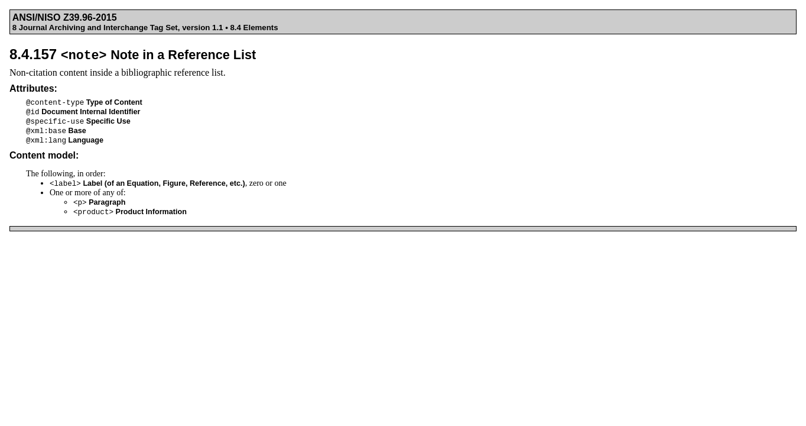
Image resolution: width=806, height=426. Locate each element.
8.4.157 (132, 54)
